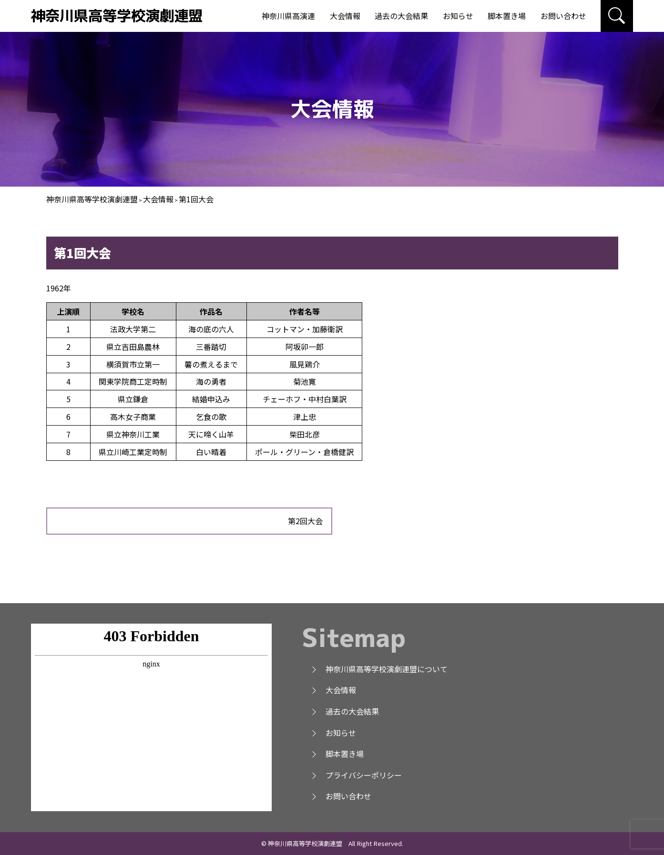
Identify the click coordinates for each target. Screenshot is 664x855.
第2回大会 (305, 521)
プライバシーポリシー (356, 775)
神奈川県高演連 (288, 15)
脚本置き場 (507, 15)
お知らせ (458, 15)
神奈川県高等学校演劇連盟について (379, 669)
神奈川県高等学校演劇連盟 (117, 15)
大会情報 (345, 15)
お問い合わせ (563, 15)
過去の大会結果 (401, 15)
